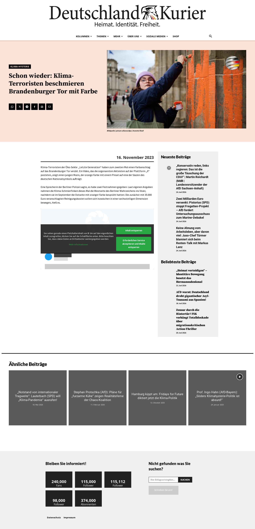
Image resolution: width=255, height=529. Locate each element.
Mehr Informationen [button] (78, 244)
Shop (176, 36)
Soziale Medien (157, 36)
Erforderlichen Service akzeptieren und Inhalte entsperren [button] (133, 244)
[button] (210, 36)
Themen (103, 36)
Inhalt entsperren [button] (133, 230)
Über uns (135, 36)
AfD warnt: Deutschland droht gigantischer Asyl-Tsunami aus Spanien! (192, 296)
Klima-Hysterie (20, 66)
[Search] (185, 480)
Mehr (118, 36)
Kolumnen (84, 36)
